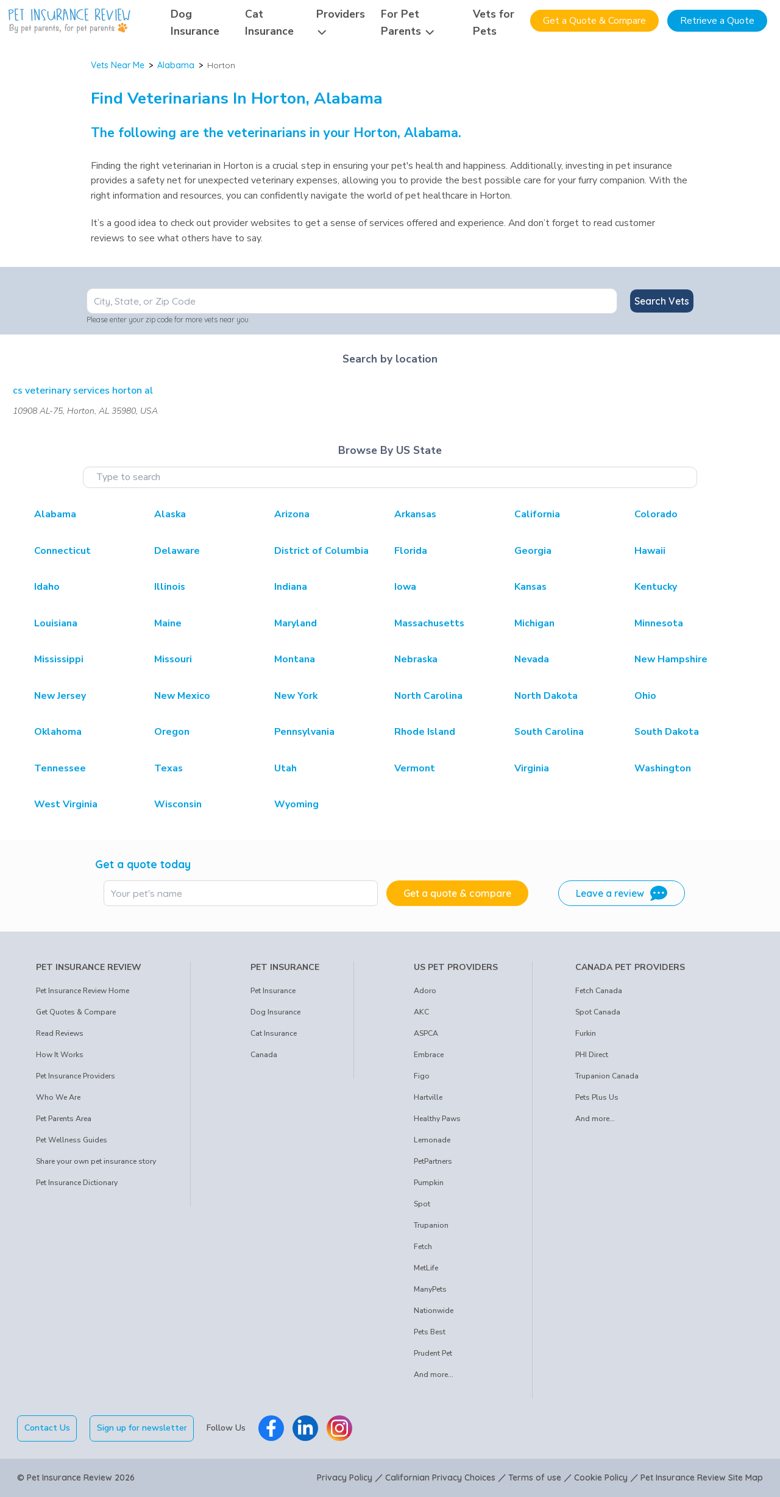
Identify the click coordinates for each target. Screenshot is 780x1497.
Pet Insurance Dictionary (77, 1182)
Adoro (425, 991)
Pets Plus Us (597, 1097)
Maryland (295, 623)
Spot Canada (597, 1012)
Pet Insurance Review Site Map (701, 1477)
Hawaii (649, 550)
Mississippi (58, 659)
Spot (422, 1204)
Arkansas (415, 514)
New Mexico (182, 695)
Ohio (645, 695)
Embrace (429, 1055)
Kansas (530, 586)
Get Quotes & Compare (76, 1012)
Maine (168, 623)
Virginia (531, 768)
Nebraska (416, 659)
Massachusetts (429, 623)
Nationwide (433, 1310)
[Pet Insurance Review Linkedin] (305, 1428)
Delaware (177, 550)
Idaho (47, 586)
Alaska (170, 514)
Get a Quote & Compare (594, 20)
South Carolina (549, 731)
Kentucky (655, 586)
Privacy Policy (344, 1477)
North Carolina (428, 695)
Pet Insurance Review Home (82, 991)
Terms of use (534, 1477)
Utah (285, 768)
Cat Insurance (273, 1033)
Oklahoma (58, 731)
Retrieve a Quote (717, 20)
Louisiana (55, 623)
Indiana (290, 586)
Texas (168, 768)
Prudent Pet (433, 1353)
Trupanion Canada (607, 1076)
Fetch (423, 1246)
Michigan (534, 623)
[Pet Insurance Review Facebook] (271, 1428)
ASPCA (426, 1033)
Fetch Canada (598, 991)
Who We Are (58, 1097)
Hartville (428, 1097)
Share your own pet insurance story (96, 1161)
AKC (421, 1012)
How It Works (59, 1055)
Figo (422, 1076)
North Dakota (546, 695)
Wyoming (296, 804)
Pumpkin (429, 1182)
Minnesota (658, 623)
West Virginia (66, 804)
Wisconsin (178, 804)
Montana (294, 659)
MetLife (426, 1268)
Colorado (656, 514)
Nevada (531, 659)
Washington (662, 768)
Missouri (173, 659)
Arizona (292, 514)
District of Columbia (321, 550)
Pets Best (429, 1332)
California (537, 514)
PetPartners (433, 1161)
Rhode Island (424, 731)
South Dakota (666, 731)
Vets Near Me (117, 65)
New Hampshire (670, 659)
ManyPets (430, 1289)
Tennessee (60, 768)
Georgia (532, 550)
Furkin (585, 1033)
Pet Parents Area (63, 1119)
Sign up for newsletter (142, 1428)
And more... (433, 1374)
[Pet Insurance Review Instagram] (339, 1428)
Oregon (172, 731)
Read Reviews (59, 1033)
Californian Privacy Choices (440, 1477)
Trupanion (431, 1225)
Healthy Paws (437, 1119)
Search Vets (661, 301)
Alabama (175, 65)
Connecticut (62, 550)
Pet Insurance (273, 991)
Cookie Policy (601, 1477)
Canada (263, 1055)
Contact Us (47, 1428)
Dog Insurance (275, 1012)
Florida (410, 550)
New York (295, 695)
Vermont (414, 768)
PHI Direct (591, 1055)
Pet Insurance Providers (75, 1076)
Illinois (169, 586)
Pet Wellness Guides (71, 1140)
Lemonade (432, 1140)
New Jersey (60, 695)
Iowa (405, 586)
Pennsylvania (304, 731)
